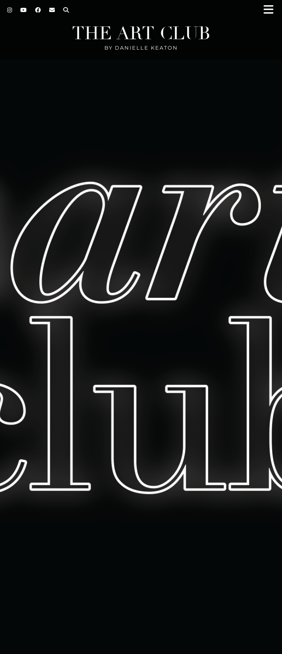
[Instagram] (9, 10)
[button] (271, 10)
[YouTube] (23, 10)
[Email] (52, 10)
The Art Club (141, 33)
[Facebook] (38, 10)
